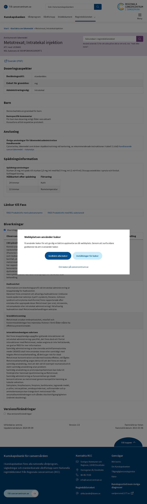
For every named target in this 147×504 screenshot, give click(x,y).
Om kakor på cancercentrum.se (73, 266)
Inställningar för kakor (87, 255)
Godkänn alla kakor (58, 255)
